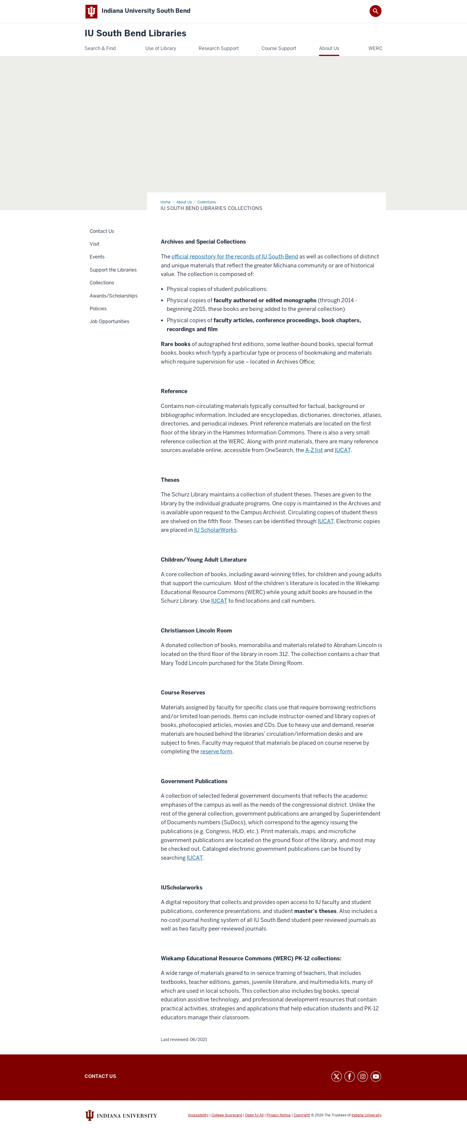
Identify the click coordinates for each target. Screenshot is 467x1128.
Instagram (362, 1076)
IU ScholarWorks (215, 530)
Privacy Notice (279, 1115)
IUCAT (343, 450)
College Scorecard (226, 1115)
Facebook (349, 1076)
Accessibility (198, 1115)
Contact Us (100, 1077)
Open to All (254, 1115)
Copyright (302, 1115)
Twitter (336, 1076)
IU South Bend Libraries (135, 34)
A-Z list (314, 450)
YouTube (376, 1076)
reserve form (216, 752)
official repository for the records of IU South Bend (235, 256)
